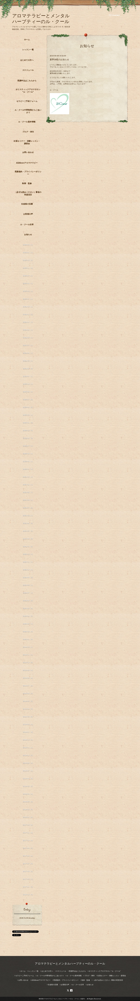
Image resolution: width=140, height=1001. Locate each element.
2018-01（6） (28, 817)
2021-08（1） (28, 500)
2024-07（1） (28, 345)
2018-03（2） (28, 802)
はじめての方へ (27, 60)
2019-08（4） (28, 678)
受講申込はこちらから (26, 80)
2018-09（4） (28, 763)
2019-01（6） (28, 732)
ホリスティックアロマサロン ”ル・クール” (28, 90)
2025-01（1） (28, 299)
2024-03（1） (28, 361)
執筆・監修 (27, 183)
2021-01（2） (28, 546)
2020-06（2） (28, 601)
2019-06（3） (28, 693)
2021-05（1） (28, 515)
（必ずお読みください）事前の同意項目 (28, 193)
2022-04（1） (28, 461)
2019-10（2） (28, 662)
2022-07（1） (28, 446)
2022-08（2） (28, 438)
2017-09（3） (28, 848)
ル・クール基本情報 (27, 122)
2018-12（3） (28, 740)
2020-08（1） (28, 585)
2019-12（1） (28, 647)
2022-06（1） (28, 454)
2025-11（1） (28, 268)
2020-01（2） (28, 639)
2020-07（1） (28, 593)
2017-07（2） (28, 864)
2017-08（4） (28, 856)
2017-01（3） (28, 887)
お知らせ (28, 234)
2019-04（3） (28, 709)
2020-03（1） (28, 624)
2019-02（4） (28, 724)
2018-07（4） (28, 771)
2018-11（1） (28, 747)
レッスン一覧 (28, 49)
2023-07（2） (28, 399)
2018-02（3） (28, 809)
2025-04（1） (28, 283)
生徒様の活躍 (27, 204)
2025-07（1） (28, 276)
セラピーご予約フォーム (27, 101)
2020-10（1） (28, 570)
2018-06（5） (28, 778)
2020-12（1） (28, 554)
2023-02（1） (28, 415)
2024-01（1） (28, 376)
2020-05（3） (28, 608)
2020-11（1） (28, 562)
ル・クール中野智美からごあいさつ (28, 111)
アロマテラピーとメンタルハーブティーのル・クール (70, 963)
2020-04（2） (28, 616)
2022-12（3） (28, 430)
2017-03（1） (28, 879)
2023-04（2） (28, 407)
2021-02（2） (28, 539)
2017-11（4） (28, 833)
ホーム (27, 39)
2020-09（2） (28, 577)
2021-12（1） (28, 477)
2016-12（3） (28, 894)
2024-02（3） (28, 368)
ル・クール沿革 (27, 224)
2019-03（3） (28, 717)
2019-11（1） (28, 655)
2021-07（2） (28, 508)
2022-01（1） (28, 469)
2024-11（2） (28, 314)
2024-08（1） (28, 338)
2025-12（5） (28, 260)
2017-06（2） (28, 871)
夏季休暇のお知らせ (59, 59)
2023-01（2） (28, 423)
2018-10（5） (28, 755)
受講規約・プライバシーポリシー (28, 172)
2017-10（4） (28, 840)
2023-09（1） (28, 392)
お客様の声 (28, 214)
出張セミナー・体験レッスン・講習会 (27, 142)
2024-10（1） (28, 322)
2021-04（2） (28, 523)
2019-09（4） (28, 670)
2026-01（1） (28, 252)
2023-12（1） (28, 384)
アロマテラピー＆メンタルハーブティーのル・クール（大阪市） (65, 999)
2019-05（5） (28, 701)
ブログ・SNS (28, 132)
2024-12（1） (28, 307)
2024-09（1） (28, 330)
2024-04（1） (28, 353)
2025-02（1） (28, 291)
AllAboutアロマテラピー (27, 163)
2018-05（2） (28, 786)
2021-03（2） (28, 531)
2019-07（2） (28, 686)
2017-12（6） (28, 825)
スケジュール (28, 70)
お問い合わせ (28, 152)
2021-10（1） (28, 484)
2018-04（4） (28, 794)
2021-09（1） (28, 492)
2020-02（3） (28, 631)
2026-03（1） (28, 245)
